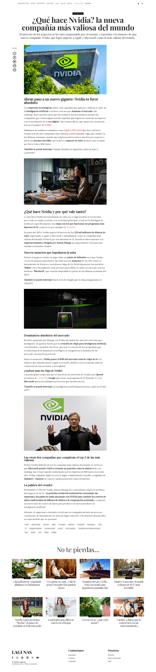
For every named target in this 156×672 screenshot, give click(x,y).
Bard (97, 378)
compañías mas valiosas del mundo (89, 528)
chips (100, 524)
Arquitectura (23, 3)
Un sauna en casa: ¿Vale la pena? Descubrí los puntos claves (61, 584)
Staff (109, 661)
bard (26, 532)
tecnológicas (91, 524)
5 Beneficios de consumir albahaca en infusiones (27, 583)
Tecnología (78, 3)
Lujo (57, 3)
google (33, 532)
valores (60, 528)
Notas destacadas (114, 658)
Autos (33, 3)
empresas (71, 524)
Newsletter (72, 655)
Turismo (88, 3)
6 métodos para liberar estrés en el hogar (61, 621)
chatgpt (54, 532)
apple (53, 524)
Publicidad (72, 661)
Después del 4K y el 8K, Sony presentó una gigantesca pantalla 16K (95, 584)
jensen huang (36, 524)
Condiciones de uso (17, 664)
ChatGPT (70, 227)
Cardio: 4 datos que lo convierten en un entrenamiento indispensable (129, 624)
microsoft (46, 524)
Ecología (50, 3)
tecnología (62, 524)
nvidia (26, 524)
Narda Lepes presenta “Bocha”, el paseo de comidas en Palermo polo (27, 622)
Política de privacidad (31, 664)
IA (25, 528)
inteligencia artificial (35, 528)
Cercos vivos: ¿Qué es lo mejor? (95, 621)
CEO (39, 532)
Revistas (111, 655)
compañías (81, 524)
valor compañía (70, 528)
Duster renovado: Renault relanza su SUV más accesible (128, 584)
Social (69, 3)
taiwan (47, 532)
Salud (63, 3)
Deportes (41, 3)
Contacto (71, 658)
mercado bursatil (50, 528)
